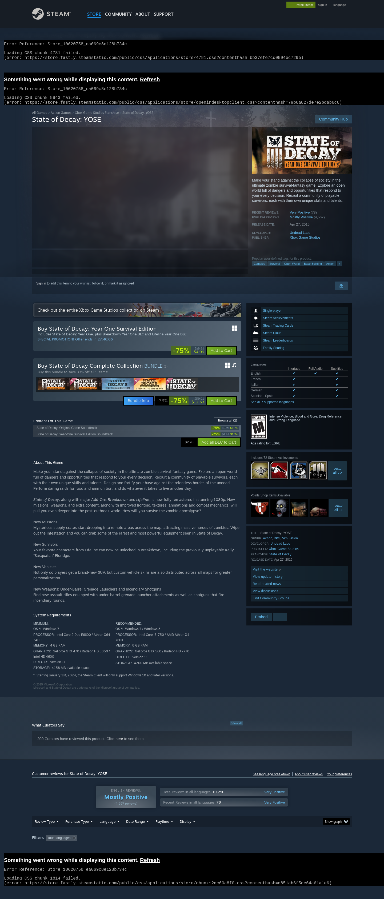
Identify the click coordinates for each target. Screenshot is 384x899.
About (142, 14)
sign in (322, 5)
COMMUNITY (118, 14)
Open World (292, 270)
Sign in (41, 290)
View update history (268, 583)
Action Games (61, 119)
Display (185, 831)
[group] (192, 848)
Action (330, 270)
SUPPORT (164, 14)
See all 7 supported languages (272, 408)
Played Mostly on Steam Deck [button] (192, 848)
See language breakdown (271, 780)
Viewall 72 (337, 477)
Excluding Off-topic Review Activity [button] (112, 848)
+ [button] (339, 270)
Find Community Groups (271, 605)
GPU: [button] (282, 848)
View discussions (265, 597)
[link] (188, 357)
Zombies (259, 270)
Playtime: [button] (154, 848)
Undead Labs (300, 239)
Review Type (45, 831)
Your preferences (339, 780)
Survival (274, 270)
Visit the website (267, 576)
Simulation (290, 545)
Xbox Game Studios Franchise (97, 119)
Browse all (227, 427)
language (339, 5)
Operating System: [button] (237, 848)
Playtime (162, 831)
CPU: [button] (264, 848)
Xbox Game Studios (305, 244)
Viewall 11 (338, 514)
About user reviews (309, 780)
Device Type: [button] (305, 848)
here (119, 745)
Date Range (135, 831)
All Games (39, 119)
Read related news (267, 590)
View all (236, 729)
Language (107, 831)
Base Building (313, 270)
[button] (221, 357)
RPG (277, 545)
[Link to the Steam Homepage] (55, 18)
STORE (94, 14)
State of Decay (280, 561)
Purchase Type (77, 831)
